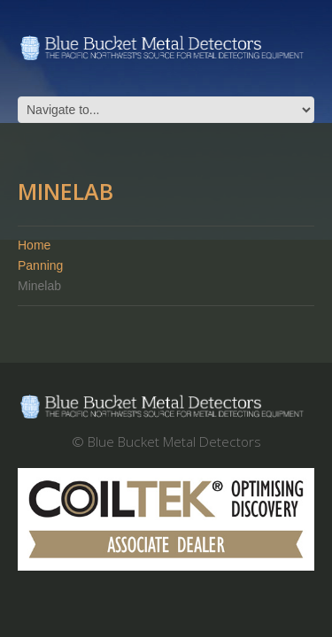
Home (34, 245)
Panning (40, 265)
